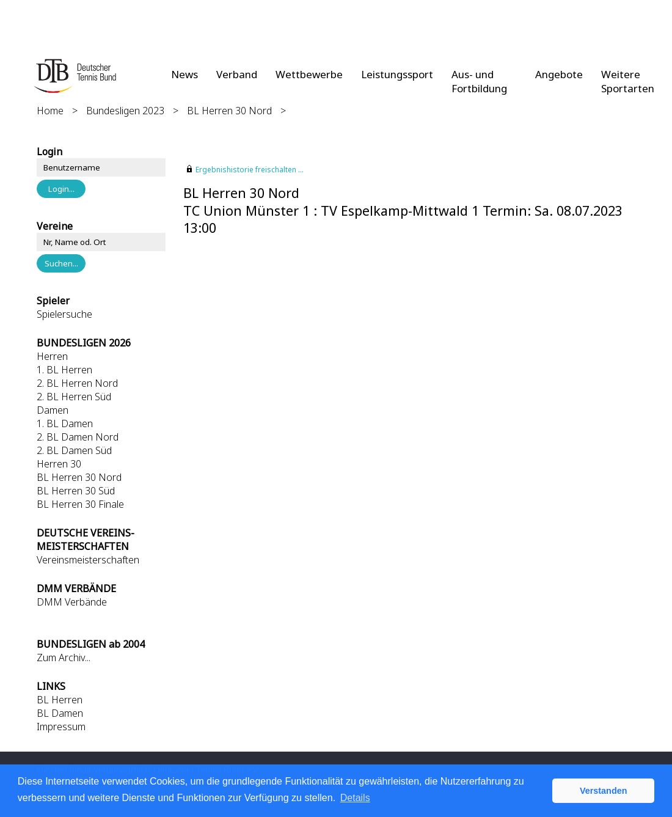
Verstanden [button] (603, 791)
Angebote (559, 74)
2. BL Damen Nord (78, 437)
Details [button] (355, 798)
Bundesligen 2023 (125, 110)
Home (50, 110)
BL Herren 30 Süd (76, 490)
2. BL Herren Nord (77, 383)
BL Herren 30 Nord (229, 110)
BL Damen (60, 713)
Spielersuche (64, 314)
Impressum (61, 726)
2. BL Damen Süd (74, 450)
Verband (236, 74)
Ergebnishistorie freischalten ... (249, 169)
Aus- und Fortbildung (479, 81)
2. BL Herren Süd (74, 396)
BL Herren (59, 699)
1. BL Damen (65, 423)
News (184, 74)
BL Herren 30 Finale (80, 504)
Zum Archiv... (63, 657)
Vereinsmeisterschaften (88, 559)
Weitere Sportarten (627, 81)
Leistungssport (397, 74)
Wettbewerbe (309, 74)
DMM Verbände (72, 602)
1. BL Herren (64, 369)
